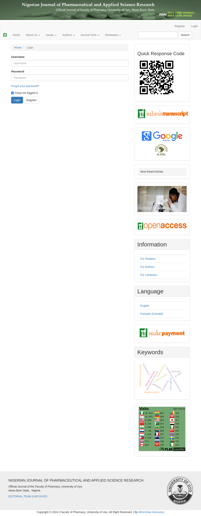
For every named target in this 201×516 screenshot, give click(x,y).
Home (16, 35)
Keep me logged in (24, 92)
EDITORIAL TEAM (19, 496)
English (144, 305)
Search (185, 35)
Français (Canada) (151, 313)
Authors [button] (68, 35)
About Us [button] (33, 35)
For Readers (148, 258)
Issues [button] (51, 35)
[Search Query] (157, 35)
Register (180, 26)
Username (18, 57)
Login (194, 26)
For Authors (147, 266)
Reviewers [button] (113, 35)
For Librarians (148, 274)
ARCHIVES (40, 496)
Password (17, 71)
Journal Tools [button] (89, 35)
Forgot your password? (25, 86)
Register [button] (31, 100)
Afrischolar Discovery (151, 512)
